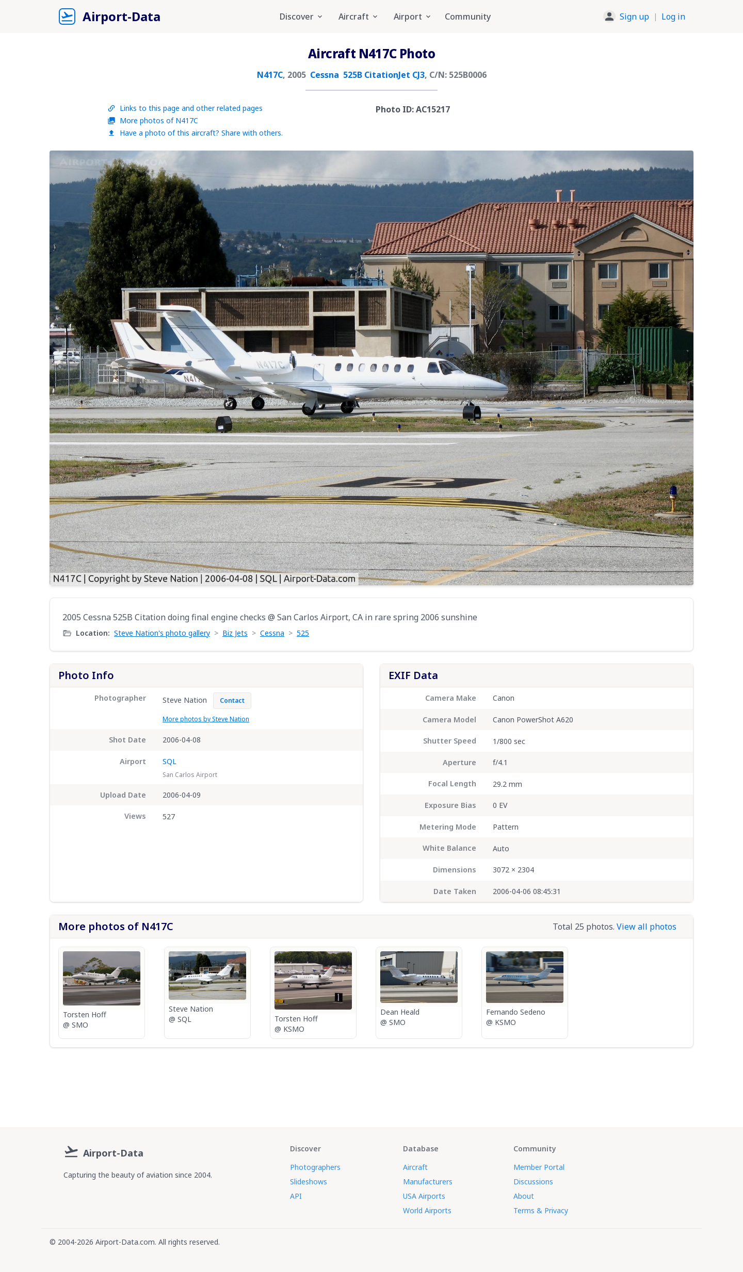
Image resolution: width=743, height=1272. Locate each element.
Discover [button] (302, 16)
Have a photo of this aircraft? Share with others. (195, 133)
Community (468, 16)
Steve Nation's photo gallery (162, 633)
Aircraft (415, 1167)
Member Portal (538, 1167)
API (296, 1196)
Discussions (533, 1181)
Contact (232, 700)
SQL (169, 761)
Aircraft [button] (358, 16)
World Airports (427, 1210)
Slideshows (308, 1181)
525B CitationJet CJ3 (384, 74)
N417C (270, 74)
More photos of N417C (152, 120)
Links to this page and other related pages (185, 108)
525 (303, 633)
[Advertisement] (371, 1083)
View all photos (646, 926)
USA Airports (424, 1196)
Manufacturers (428, 1181)
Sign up (634, 16)
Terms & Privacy (540, 1210)
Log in (673, 16)
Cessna (324, 74)
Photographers (315, 1167)
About (523, 1196)
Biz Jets (235, 633)
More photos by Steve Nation (206, 719)
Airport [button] (413, 16)
